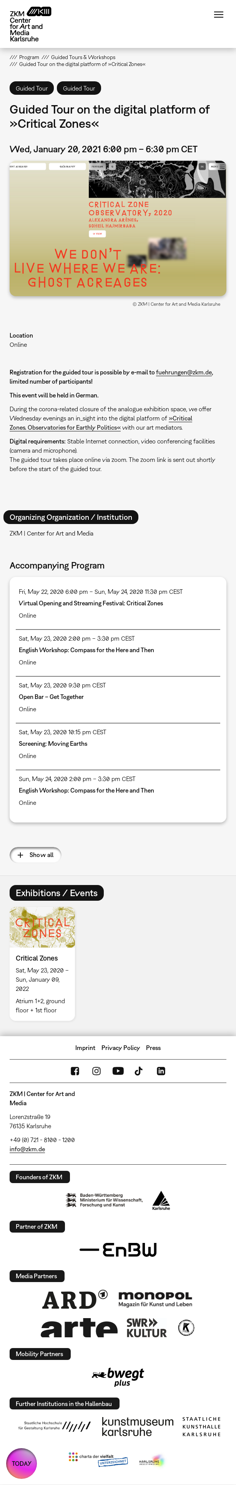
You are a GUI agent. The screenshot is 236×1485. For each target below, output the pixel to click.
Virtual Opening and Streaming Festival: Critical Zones (91, 603)
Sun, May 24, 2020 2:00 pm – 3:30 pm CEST (77, 778)
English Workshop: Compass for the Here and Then (86, 649)
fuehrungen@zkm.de (184, 372)
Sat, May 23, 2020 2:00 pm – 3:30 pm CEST (77, 638)
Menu (218, 14)
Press (153, 1047)
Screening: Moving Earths (53, 743)
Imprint (85, 1047)
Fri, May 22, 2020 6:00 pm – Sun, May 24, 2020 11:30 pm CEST (101, 591)
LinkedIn (161, 1071)
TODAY (22, 1463)
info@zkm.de (27, 1148)
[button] (118, 228)
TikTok (139, 1071)
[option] (45, 964)
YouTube (118, 1071)
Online (18, 344)
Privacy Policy (120, 1047)
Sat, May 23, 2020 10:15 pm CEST (62, 731)
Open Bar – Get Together (51, 696)
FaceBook (75, 1071)
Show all (42, 854)
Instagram (96, 1071)
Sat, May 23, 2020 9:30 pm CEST (62, 685)
